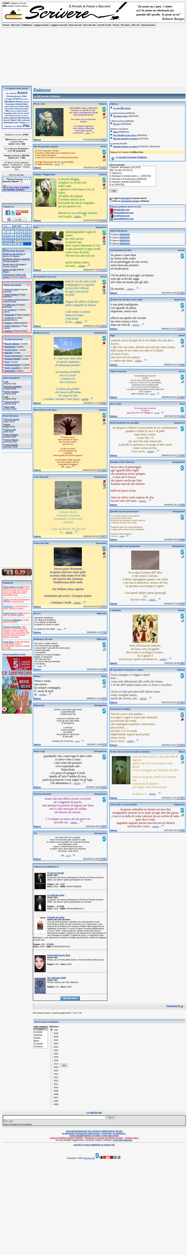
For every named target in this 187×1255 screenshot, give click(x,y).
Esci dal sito (90, 25)
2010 (54, 1087)
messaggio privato (130, 201)
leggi (87, 133)
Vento (19, 126)
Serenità (6, 120)
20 (8, 241)
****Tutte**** (41, 1029)
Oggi (112, 335)
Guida (19, 613)
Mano (26, 109)
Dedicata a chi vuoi (43, 639)
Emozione (10, 104)
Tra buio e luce (120, 116)
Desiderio (9, 101)
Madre (11, 109)
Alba (7, 93)
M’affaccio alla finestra (13, 254)
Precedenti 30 (173, 1006)
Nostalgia (8, 113)
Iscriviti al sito (104, 25)
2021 (54, 1050)
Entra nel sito (75, 25)
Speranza (8, 122)
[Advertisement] (93, 57)
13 (8, 238)
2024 (54, 1040)
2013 (54, 1077)
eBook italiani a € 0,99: (13, 587)
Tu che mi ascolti (55, 873)
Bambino (17, 96)
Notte (14, 113)
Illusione (13, 106)
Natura (25, 111)
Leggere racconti (59, 25)
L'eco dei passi (41, 477)
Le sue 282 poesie (122, 108)
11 (29, 235)
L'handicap (115, 610)
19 (4, 241)
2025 (54, 1037)
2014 (54, 1074)
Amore (22, 93)
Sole (19, 120)
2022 (54, 1047)
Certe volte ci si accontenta (123, 804)
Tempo (22, 123)
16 (21, 238)
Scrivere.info (89, 1158)
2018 (54, 1060)
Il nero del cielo (41, 543)
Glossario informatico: (12, 627)
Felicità (19, 104)
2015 (54, 1070)
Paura (12, 115)
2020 (54, 1054)
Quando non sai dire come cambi (126, 299)
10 (25, 235)
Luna (6, 109)
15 (17, 238)
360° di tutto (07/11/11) (132, 170)
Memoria (13, 111)
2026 (54, 1033)
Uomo (14, 126)
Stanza (37, 676)
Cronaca (41, 1046)
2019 (54, 1057)
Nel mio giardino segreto (46, 146)
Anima (10, 96)
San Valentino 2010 (56, 978)
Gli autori (125, 25)
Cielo (24, 96)
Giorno (7, 106)
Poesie (6, 25)
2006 (54, 1101)
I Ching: (6, 600)
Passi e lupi (39, 751)
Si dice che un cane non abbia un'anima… (130, 752)
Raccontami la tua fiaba (45, 410)
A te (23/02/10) (132, 184)
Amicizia (13, 93)
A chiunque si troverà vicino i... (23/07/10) (132, 176)
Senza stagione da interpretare (125, 546)
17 (25, 238)
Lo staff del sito (94, 1112)
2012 (54, 1081)
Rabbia (6, 118)
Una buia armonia (42, 794)
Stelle (16, 123)
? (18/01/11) (132, 173)
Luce (26, 106)
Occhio (26, 113)
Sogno (13, 120)
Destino (19, 102)
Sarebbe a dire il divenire (122, 462)
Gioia (25, 104)
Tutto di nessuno (118, 371)
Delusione (24, 99)
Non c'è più (115, 404)
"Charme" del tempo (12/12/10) (132, 167)
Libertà (21, 106)
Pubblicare (27, 25)
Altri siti (135, 25)
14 (12, 238)
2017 (54, 1064)
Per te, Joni (39, 104)
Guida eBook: (8, 642)
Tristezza (7, 126)
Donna (26, 102)
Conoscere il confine (120, 709)
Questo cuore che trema (14, 264)
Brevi (41, 1041)
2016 (54, 1067)
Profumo (25, 115)
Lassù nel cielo (10, 270)
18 (29, 238)
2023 (54, 1043)
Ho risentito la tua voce (45, 277)
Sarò (36, 227)
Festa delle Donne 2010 (58, 955)
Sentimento (24, 117)
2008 (54, 1094)
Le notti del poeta (55, 895)
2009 (54, 1091)
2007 (54, 1097)
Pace (7, 115)
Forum (116, 25)
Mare (7, 111)
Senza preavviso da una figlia (124, 423)
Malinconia (19, 109)
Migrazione (39, 705)
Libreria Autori (148, 25)
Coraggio (9, 99)
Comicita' (41, 1043)
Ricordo (13, 118)
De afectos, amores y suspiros (16, 259)
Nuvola (20, 113)
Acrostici (41, 1032)
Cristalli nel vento (55, 917)
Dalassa (37, 140)
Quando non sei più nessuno (124, 511)
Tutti (54, 1030)
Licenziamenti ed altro (121, 250)
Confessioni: (8, 606)
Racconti (15, 25)
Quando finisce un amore (125, 146)
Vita (25, 126)
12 (4, 238)
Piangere (18, 115)
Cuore (16, 98)
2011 (54, 1084)
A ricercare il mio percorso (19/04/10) (132, 179)
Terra (28, 123)
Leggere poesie (41, 25)
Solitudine (26, 120)
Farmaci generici (10, 613)
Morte (19, 111)
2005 (54, 1104)
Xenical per (12, 620)
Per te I (37, 613)
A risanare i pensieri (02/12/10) (132, 182)
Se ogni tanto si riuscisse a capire (126, 670)
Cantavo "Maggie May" (45, 174)
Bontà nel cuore (41, 333)
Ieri (35, 833)
